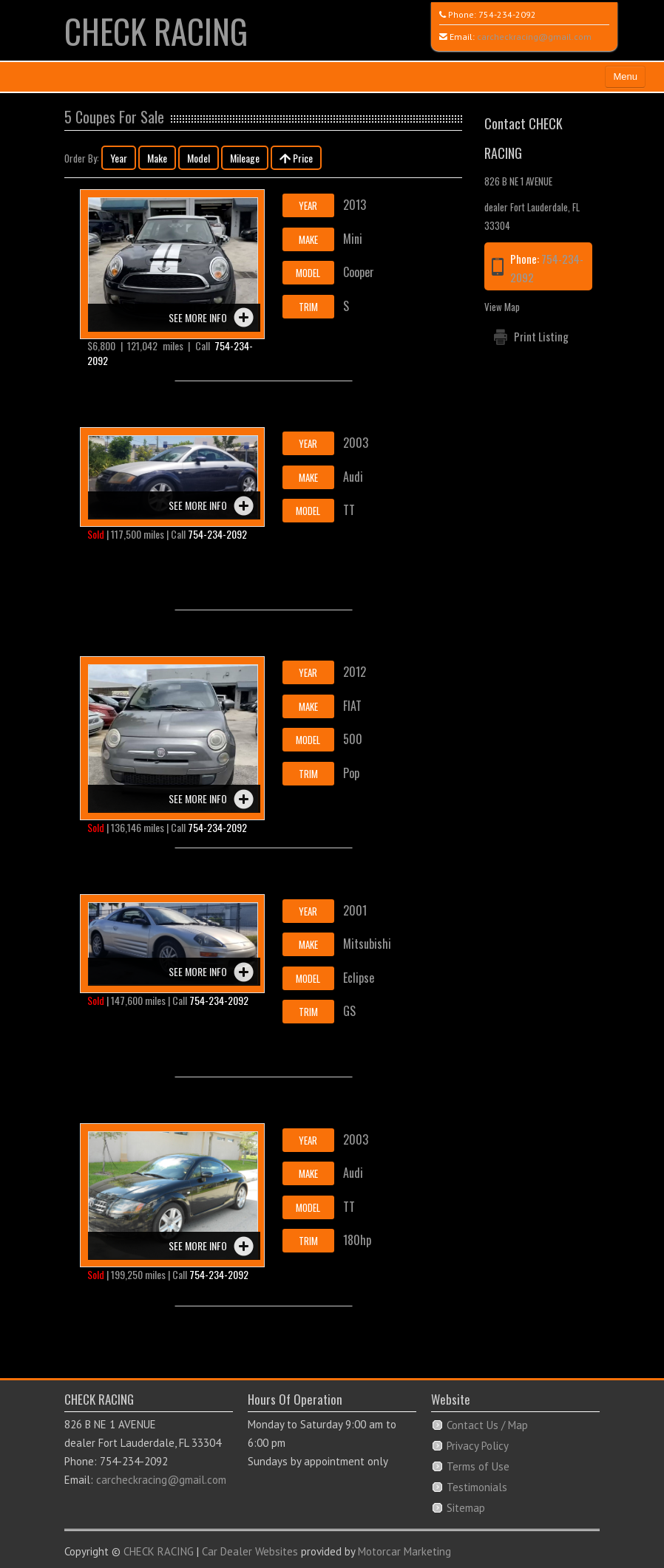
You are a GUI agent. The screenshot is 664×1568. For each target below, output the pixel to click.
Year (118, 158)
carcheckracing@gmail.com (534, 36)
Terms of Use (478, 1466)
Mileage (245, 158)
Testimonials (477, 1487)
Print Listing (541, 336)
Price (296, 158)
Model (198, 158)
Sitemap (466, 1508)
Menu (625, 76)
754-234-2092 (507, 14)
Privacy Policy (478, 1446)
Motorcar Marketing (404, 1551)
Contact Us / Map (487, 1425)
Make (157, 158)
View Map (502, 306)
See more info (198, 317)
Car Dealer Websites (250, 1551)
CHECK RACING (156, 30)
